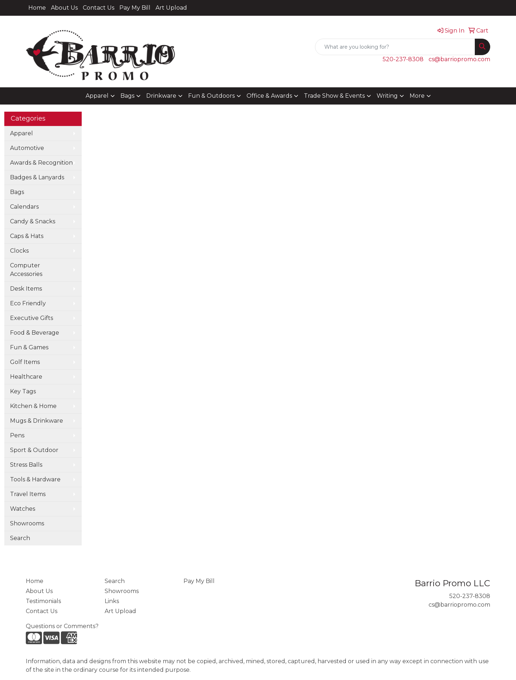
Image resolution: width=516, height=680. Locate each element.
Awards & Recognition (41, 162)
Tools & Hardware (35, 479)
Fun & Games (29, 347)
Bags (127, 95)
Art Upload (171, 7)
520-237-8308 (403, 59)
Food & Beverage (34, 332)
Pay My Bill (134, 7)
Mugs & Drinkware (36, 420)
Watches (22, 508)
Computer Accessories (26, 269)
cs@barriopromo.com (459, 59)
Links (112, 601)
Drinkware (161, 95)
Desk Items (26, 288)
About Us (64, 7)
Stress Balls (26, 464)
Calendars (24, 206)
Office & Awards (269, 95)
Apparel (97, 95)
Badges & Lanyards (37, 177)
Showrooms (27, 523)
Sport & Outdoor (34, 450)
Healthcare (26, 376)
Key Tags (23, 391)
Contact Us (98, 7)
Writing (387, 95)
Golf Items (25, 362)
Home (37, 7)
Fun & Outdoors (211, 95)
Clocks (19, 250)
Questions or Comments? (62, 626)
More (417, 95)
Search (20, 538)
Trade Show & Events (334, 95)
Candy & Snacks (32, 221)
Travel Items (28, 494)
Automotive (27, 148)
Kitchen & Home (33, 406)
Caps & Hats (26, 236)
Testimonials (43, 601)
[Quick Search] (395, 47)
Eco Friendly (28, 303)
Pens (17, 435)
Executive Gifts (31, 318)
